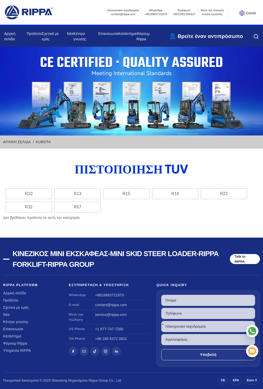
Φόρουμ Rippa (15, 343)
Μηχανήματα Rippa (83, 380)
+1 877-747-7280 (109, 329)
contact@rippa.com (111, 305)
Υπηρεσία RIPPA (17, 350)
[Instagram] (105, 351)
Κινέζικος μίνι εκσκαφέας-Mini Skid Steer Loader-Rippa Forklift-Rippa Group (115, 259)
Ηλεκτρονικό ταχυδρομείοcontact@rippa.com (123, 12)
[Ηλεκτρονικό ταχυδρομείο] (252, 351)
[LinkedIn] (116, 351)
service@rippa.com (111, 315)
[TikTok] (94, 351)
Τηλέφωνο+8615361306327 (184, 12)
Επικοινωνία (108, 34)
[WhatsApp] (252, 331)
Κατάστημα (127, 34)
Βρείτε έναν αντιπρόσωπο (210, 36)
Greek (251, 13)
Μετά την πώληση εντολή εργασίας (212, 12)
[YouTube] (84, 351)
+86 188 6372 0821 (111, 339)
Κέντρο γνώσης (15, 322)
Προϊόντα (34, 34)
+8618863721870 (109, 295)
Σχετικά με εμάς (16, 307)
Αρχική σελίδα (14, 293)
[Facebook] (73, 351)
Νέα (70, 34)
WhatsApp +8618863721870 (155, 12)
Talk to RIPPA (239, 259)
